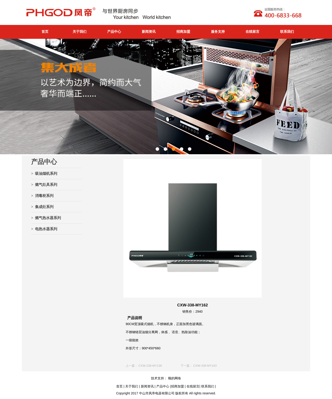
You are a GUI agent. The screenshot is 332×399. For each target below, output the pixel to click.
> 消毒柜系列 (42, 196)
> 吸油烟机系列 (44, 173)
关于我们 (79, 31)
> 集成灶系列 (42, 207)
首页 (45, 31)
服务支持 (218, 31)
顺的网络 (174, 378)
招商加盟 (183, 31)
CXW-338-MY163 (205, 365)
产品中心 (114, 31)
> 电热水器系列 (44, 229)
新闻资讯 (149, 31)
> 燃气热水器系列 (46, 218)
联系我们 (287, 31)
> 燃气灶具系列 (44, 185)
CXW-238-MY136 (150, 365)
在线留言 (252, 31)
